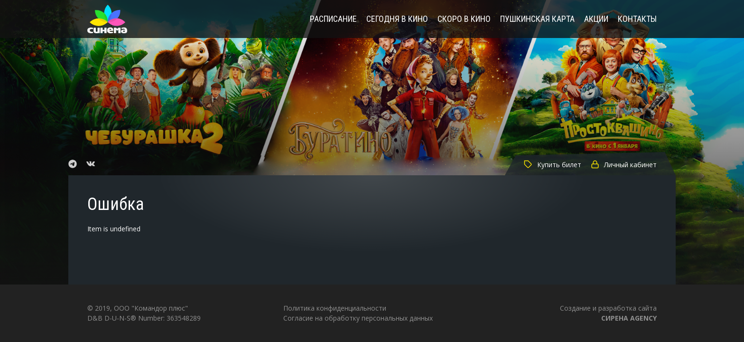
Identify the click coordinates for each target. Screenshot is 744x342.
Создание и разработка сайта (608, 313)
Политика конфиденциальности (334, 308)
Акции (596, 19)
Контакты (637, 19)
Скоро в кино (464, 19)
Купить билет (552, 164)
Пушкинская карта (537, 19)
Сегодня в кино (397, 19)
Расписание (333, 19)
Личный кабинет (624, 164)
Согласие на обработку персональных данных (358, 318)
